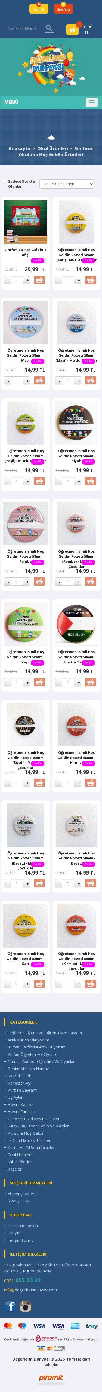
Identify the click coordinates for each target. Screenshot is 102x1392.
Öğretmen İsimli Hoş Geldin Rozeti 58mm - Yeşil (26, 656)
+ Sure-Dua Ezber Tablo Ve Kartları (37, 1126)
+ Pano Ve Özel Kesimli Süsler (32, 1118)
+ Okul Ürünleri (18, 1154)
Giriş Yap (63, 9)
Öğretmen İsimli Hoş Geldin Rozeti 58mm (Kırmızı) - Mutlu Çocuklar (76, 961)
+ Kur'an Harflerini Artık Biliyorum (35, 1047)
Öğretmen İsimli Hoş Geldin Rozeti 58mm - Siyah (76, 455)
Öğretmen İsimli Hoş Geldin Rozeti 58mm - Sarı (26, 958)
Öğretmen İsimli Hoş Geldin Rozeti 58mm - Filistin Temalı (76, 656)
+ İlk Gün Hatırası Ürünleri (27, 1140)
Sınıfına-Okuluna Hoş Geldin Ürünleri (56, 151)
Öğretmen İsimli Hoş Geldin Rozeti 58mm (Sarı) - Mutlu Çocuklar (76, 254)
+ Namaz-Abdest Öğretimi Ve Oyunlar (39, 1061)
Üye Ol (39, 9)
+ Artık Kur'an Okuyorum (26, 1040)
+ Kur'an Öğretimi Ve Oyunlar (31, 1054)
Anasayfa (19, 148)
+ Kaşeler (13, 1169)
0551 (22, 1280)
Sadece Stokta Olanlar (21, 184)
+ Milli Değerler (18, 1161)
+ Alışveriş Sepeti (20, 1193)
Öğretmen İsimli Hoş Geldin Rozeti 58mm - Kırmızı (76, 757)
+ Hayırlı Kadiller (19, 1104)
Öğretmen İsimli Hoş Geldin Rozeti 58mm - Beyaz (76, 858)
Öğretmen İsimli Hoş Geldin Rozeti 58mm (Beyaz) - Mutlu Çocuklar (25, 861)
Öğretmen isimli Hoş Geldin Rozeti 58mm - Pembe (26, 556)
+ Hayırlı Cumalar (19, 1111)
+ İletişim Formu (19, 1240)
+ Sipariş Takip (17, 1200)
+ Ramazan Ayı (17, 1083)
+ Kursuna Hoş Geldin (24, 1133)
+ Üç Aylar (13, 1097)
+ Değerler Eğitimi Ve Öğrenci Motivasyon (43, 1032)
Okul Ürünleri (52, 148)
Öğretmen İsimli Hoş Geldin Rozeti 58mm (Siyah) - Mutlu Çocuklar (25, 760)
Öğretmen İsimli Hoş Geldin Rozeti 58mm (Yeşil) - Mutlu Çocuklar (25, 455)
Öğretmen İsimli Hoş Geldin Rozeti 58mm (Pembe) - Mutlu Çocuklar (76, 559)
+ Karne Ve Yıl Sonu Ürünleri (30, 1147)
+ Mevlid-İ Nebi (18, 1075)
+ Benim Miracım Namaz (26, 1068)
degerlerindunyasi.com (30, 1289)
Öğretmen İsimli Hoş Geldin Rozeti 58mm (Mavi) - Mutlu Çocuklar (76, 355)
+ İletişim (12, 1232)
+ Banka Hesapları (21, 1225)
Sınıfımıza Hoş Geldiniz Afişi (25, 252)
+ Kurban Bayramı (20, 1090)
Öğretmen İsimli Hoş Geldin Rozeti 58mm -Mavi (26, 355)
